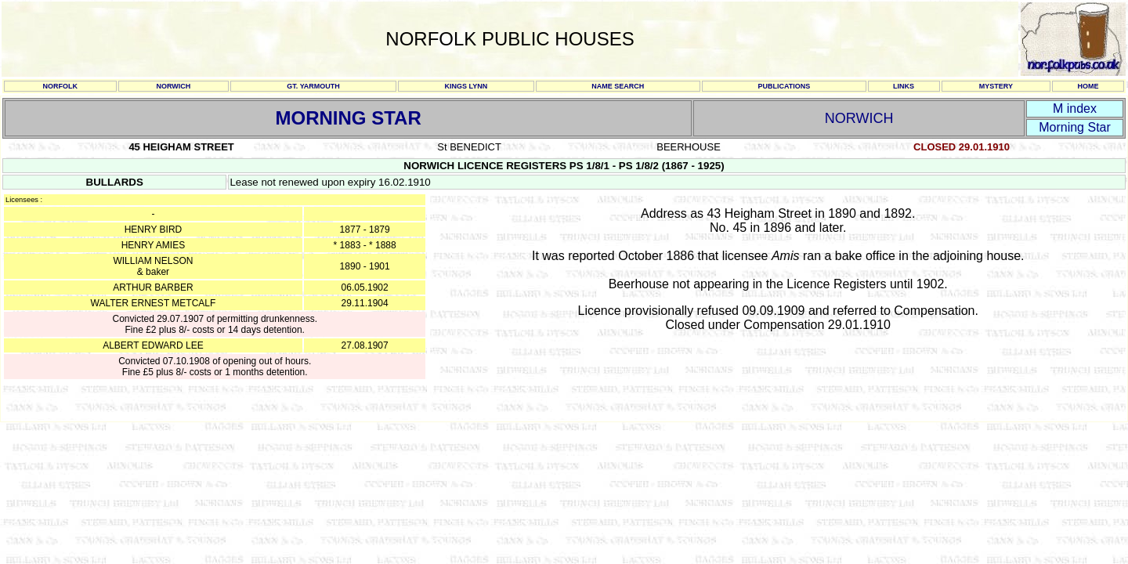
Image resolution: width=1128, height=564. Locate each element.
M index (1075, 108)
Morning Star (1075, 127)
